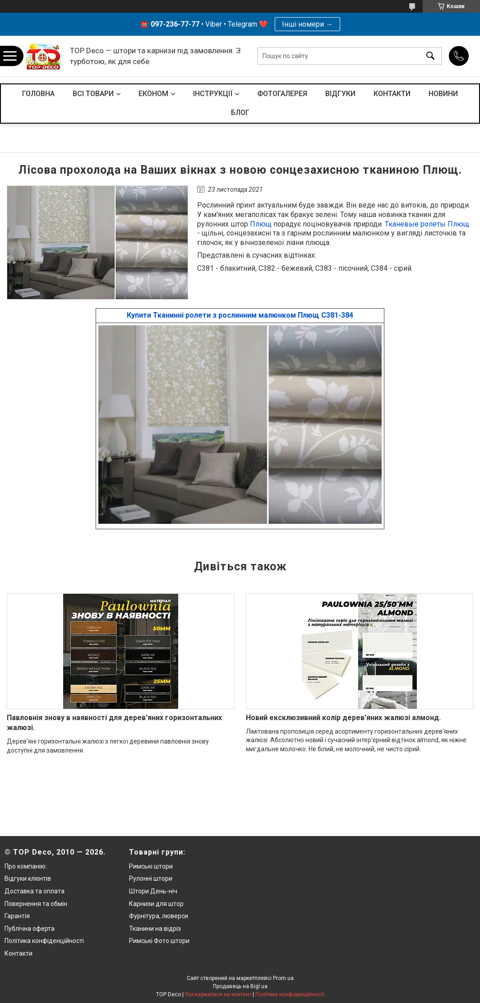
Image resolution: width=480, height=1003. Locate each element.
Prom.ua (283, 978)
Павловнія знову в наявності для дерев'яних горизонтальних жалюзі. (114, 722)
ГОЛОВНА (38, 93)
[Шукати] (430, 56)
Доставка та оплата (35, 891)
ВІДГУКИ (340, 93)
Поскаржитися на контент (218, 994)
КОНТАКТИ (392, 93)
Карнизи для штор (156, 903)
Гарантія (17, 916)
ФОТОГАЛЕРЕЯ (282, 93)
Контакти (18, 953)
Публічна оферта (30, 928)
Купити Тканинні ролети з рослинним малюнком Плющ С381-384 (240, 315)
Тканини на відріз (155, 928)
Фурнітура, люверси (158, 916)
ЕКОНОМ (153, 93)
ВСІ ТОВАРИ (93, 93)
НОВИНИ (443, 93)
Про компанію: (26, 866)
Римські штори (151, 866)
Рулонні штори (150, 878)
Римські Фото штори (159, 940)
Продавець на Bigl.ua (240, 986)
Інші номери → (307, 24)
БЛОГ (240, 112)
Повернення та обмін (36, 903)
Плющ (261, 224)
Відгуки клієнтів (28, 878)
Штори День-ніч (153, 891)
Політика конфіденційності (44, 940)
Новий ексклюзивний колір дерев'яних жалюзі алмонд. (343, 717)
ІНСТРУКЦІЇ (212, 93)
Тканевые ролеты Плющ (427, 224)
